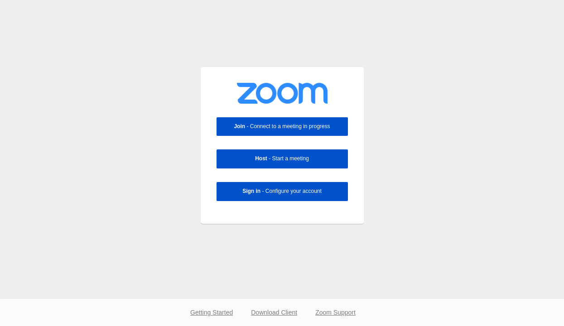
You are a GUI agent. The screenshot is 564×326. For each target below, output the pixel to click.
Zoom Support (335, 312)
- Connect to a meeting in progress (282, 126)
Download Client (274, 312)
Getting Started (211, 312)
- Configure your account (282, 191)
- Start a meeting (282, 158)
